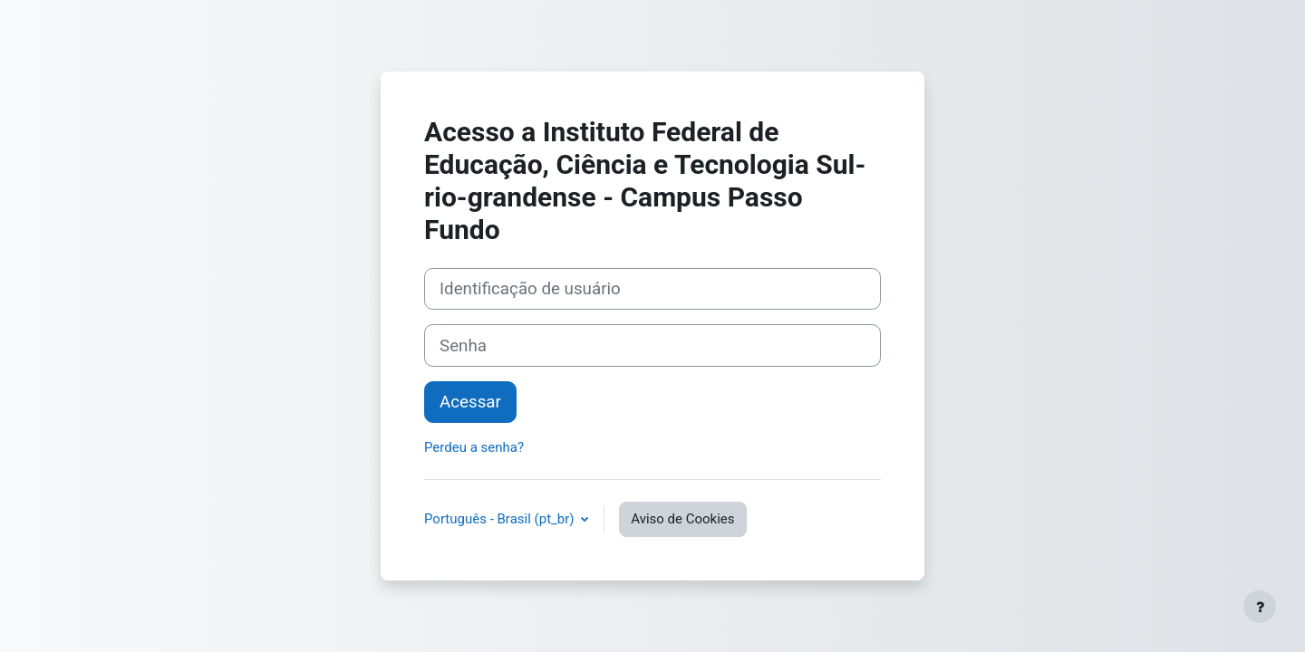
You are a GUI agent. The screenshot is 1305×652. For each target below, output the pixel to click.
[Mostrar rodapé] (1259, 606)
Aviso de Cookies (682, 519)
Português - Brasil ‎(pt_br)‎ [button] (500, 519)
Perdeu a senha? (474, 447)
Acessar (470, 402)
